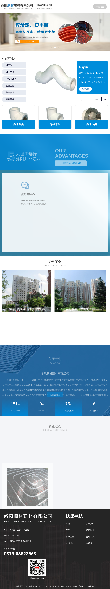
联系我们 (90, 543)
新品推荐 (10, 92)
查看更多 (10, 99)
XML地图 (90, 586)
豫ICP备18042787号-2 (62, 586)
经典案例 (90, 530)
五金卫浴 (10, 86)
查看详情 (85, 89)
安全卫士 (70, 537)
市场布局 (90, 537)
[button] (51, 47)
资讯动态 (70, 543)
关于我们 (90, 524)
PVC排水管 (11, 79)
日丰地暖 (10, 72)
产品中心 (70, 530)
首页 (68, 524)
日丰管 (9, 65)
